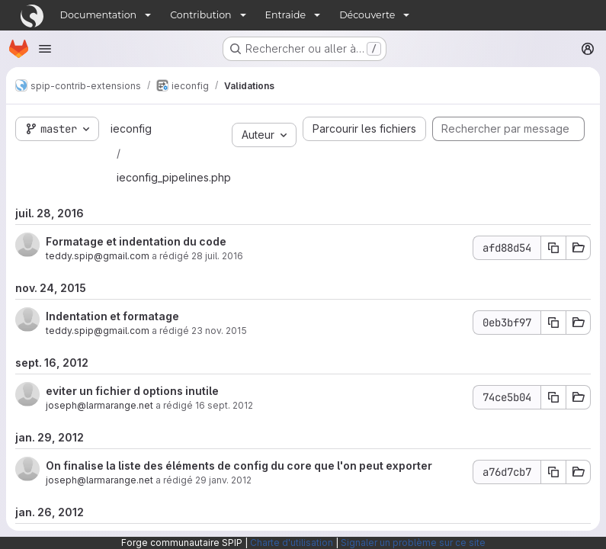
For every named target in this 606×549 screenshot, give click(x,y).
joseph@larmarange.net (99, 405)
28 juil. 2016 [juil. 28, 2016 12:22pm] (217, 256)
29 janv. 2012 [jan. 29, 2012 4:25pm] (223, 480)
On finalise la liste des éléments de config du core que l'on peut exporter (239, 465)
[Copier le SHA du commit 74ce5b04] (553, 397)
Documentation (98, 15)
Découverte (367, 15)
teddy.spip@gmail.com (97, 256)
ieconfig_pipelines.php (174, 177)
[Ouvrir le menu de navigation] (45, 49)
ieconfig (131, 128)
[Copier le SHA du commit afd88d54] (553, 248)
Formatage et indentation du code (136, 241)
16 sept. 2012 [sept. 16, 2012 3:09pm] (224, 405)
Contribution (200, 15)
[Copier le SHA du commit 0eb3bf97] (553, 322)
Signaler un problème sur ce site (413, 542)
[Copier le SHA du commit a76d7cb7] (553, 472)
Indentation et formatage (112, 316)
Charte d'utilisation (291, 542)
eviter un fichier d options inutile (132, 390)
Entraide (285, 15)
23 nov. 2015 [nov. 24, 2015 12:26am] (219, 330)
